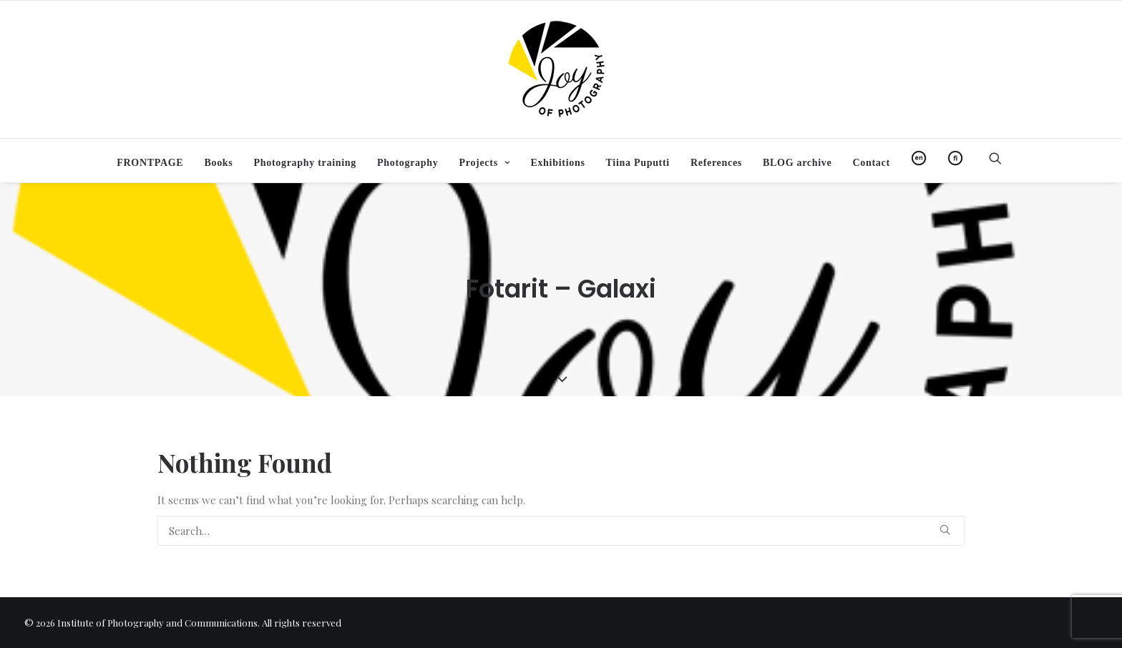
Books (218, 162)
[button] (1002, 158)
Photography (408, 162)
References (716, 162)
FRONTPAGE (150, 162)
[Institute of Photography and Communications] (561, 69)
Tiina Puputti (638, 162)
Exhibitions (557, 162)
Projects (484, 162)
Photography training (304, 162)
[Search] (561, 531)
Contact (870, 162)
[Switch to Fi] (950, 158)
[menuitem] (149, 163)
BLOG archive (797, 162)
